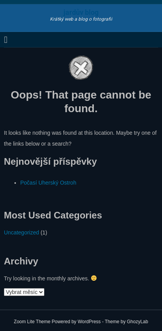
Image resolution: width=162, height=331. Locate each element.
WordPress (88, 321)
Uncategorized (21, 232)
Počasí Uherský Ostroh (48, 183)
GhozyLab (137, 321)
